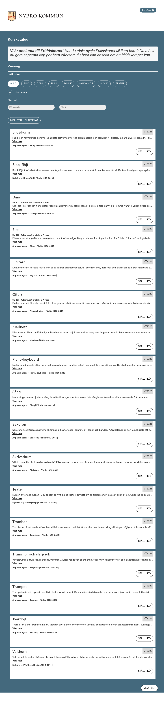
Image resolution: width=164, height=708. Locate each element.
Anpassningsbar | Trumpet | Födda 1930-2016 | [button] (35, 600)
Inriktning (14, 74)
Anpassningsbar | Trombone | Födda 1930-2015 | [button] (36, 535)
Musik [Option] (68, 83)
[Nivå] (82, 107)
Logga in (148, 10)
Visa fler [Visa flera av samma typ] (149, 688)
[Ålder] (31, 107)
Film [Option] (54, 83)
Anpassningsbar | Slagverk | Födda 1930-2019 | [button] (36, 568)
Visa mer (17, 141)
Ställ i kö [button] (144, 151)
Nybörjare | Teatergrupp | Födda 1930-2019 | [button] (35, 503)
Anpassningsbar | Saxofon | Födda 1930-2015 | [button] (35, 438)
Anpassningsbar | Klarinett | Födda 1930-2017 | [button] (35, 340)
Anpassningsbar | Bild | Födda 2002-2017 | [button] (33, 146)
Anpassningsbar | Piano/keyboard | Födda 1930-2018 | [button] (39, 373)
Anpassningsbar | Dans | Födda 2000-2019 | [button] (34, 214)
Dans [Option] (40, 83)
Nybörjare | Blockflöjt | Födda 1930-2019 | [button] (33, 178)
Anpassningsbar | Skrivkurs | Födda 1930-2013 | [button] (36, 470)
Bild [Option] (26, 83)
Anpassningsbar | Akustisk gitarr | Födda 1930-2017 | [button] (38, 311)
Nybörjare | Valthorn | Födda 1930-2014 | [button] (33, 665)
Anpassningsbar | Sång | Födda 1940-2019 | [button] (34, 405)
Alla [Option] (13, 83)
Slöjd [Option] (104, 83)
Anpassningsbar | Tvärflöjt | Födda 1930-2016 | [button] (35, 632)
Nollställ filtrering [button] (24, 120)
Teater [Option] (120, 83)
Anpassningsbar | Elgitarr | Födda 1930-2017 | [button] (35, 275)
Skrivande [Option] (86, 83)
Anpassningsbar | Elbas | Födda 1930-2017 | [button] (34, 246)
